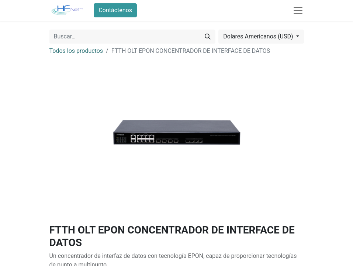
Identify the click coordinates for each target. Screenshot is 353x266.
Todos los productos (76, 50)
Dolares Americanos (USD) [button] (258, 36)
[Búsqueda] (207, 37)
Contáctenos (115, 10)
